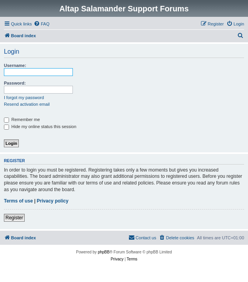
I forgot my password (24, 97)
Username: (15, 65)
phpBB (104, 252)
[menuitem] (41, 24)
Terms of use (18, 201)
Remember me (22, 119)
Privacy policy (53, 201)
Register (14, 218)
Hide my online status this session (40, 126)
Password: (15, 83)
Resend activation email (27, 104)
